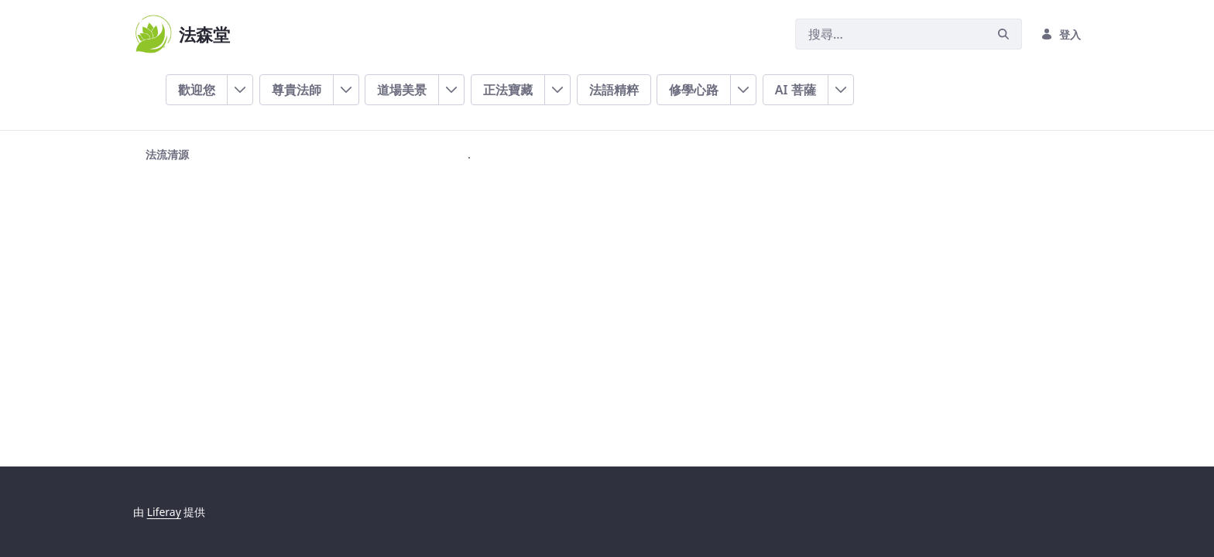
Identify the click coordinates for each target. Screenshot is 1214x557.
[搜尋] (890, 34)
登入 (1061, 34)
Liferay (164, 511)
